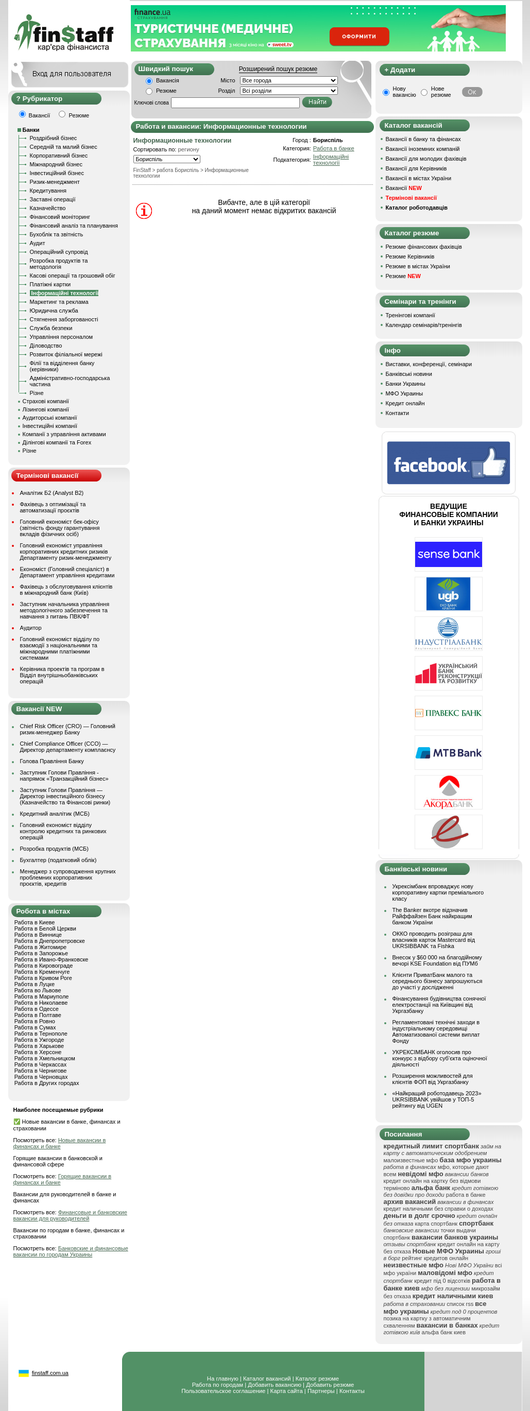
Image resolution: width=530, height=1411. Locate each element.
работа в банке (466, 1195)
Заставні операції (53, 199)
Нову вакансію (404, 91)
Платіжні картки (50, 284)
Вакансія (167, 80)
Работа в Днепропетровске (49, 941)
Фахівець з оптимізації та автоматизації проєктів (53, 507)
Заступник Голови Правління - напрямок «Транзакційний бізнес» (64, 775)
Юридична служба (54, 310)
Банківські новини (409, 374)
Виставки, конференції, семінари (429, 364)
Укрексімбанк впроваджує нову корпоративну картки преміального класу (438, 892)
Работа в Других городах (46, 1083)
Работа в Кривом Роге (43, 978)
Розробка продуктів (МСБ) (54, 849)
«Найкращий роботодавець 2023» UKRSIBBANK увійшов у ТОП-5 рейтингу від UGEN (437, 1099)
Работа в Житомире (40, 947)
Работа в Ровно (34, 1021)
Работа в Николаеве (41, 1003)
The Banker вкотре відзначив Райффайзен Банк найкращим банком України (432, 916)
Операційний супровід (59, 252)
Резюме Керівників (410, 256)
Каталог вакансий (267, 1378)
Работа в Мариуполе (41, 996)
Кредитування (48, 190)
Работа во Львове (37, 990)
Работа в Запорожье (41, 953)
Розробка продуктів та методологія (59, 263)
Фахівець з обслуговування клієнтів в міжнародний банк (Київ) (66, 589)
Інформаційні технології (331, 159)
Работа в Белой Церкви (45, 928)
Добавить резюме (330, 1385)
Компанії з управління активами (64, 434)
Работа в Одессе (36, 1009)
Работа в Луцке (34, 984)
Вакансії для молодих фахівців (426, 159)
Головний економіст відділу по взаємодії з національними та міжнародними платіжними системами (60, 648)
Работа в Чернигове (40, 1071)
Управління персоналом (61, 337)
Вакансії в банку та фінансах (423, 139)
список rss (460, 1304)
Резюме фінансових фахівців (424, 247)
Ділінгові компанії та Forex (57, 442)
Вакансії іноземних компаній (423, 149)
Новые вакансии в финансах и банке (59, 1143)
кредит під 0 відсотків (442, 1281)
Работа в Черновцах (41, 1077)
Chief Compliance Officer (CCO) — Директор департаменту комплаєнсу (68, 747)
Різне (37, 393)
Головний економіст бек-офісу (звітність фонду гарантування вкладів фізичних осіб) (60, 528)
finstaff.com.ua (50, 1373)
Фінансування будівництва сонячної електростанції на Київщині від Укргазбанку (439, 1004)
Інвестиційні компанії (50, 426)
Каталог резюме (317, 1378)
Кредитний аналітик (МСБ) (55, 814)
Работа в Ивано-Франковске (51, 959)
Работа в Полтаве (37, 1015)
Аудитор (31, 628)
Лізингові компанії (46, 409)
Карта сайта (286, 1391)
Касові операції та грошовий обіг (72, 275)
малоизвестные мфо (411, 1160)
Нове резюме (441, 91)
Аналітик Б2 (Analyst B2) (52, 493)
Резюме (166, 91)
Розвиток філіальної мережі (66, 354)
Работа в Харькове (39, 1046)
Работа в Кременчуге (42, 972)
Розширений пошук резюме (278, 69)
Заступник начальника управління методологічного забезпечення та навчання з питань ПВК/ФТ (65, 610)
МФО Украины (404, 393)
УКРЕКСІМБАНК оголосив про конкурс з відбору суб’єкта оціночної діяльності (439, 1058)
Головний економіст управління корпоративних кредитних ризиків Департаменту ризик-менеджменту (66, 551)
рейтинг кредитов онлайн (435, 1258)
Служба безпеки (51, 328)
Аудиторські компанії (50, 418)
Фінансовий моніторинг (60, 217)
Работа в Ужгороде (39, 1040)
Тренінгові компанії (410, 315)
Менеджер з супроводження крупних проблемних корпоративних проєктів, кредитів (68, 877)
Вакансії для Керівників (416, 168)
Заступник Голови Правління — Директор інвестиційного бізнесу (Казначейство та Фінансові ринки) (65, 796)
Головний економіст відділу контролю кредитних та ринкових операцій (63, 831)
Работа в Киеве (34, 922)
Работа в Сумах (35, 1027)
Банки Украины (405, 384)
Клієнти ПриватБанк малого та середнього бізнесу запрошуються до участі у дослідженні (437, 981)
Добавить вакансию (274, 1385)
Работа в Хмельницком (44, 1058)
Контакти (397, 413)
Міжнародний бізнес (56, 164)
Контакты (352, 1391)
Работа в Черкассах (40, 1064)
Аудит (37, 243)
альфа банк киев (443, 1332)
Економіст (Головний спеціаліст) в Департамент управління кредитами (67, 572)
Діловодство (46, 345)
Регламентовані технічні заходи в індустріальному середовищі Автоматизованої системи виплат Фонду (436, 1031)
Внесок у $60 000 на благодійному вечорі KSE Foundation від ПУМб (437, 960)
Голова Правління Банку (52, 761)
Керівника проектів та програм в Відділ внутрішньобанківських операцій (62, 675)
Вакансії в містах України (419, 178)
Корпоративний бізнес (59, 155)
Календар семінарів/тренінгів (424, 325)
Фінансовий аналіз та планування (74, 225)
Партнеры (321, 1391)
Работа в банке (333, 148)
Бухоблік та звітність (56, 234)
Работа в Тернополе (40, 1033)
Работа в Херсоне (38, 1052)
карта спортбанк (436, 1223)
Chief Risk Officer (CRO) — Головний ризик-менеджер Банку (67, 729)
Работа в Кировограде (43, 965)
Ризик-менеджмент (55, 182)
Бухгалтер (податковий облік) (58, 860)
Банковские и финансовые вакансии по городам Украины (70, 1251)
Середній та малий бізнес (63, 147)
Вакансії (404, 188)
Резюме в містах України (418, 266)
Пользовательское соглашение (223, 1391)
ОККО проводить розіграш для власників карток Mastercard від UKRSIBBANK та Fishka (433, 940)
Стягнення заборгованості (64, 319)
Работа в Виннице (38, 935)
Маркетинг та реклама (59, 302)
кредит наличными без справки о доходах (438, 1209)
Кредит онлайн (405, 403)
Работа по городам (217, 1385)
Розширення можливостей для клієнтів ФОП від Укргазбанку (432, 1079)
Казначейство (48, 208)
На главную (222, 1378)
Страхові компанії (46, 401)
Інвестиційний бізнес (57, 173)
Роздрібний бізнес (53, 138)
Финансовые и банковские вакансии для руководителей (70, 1215)
